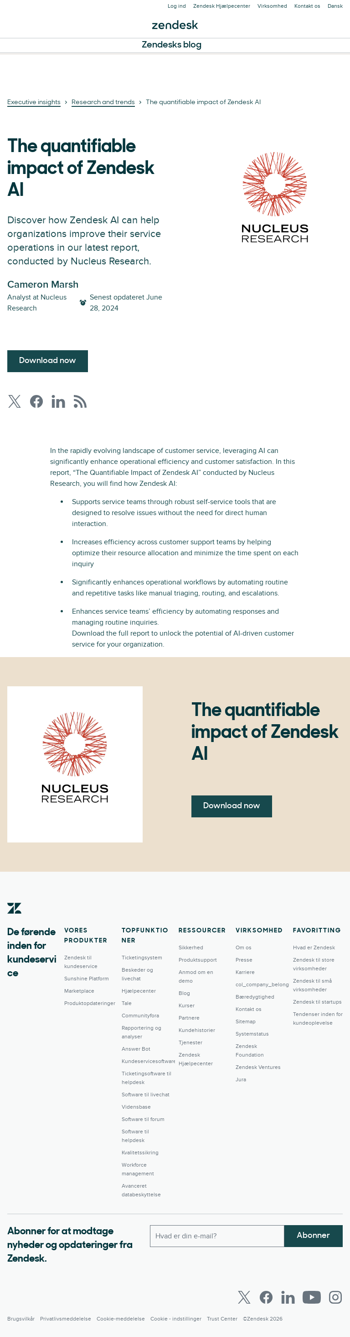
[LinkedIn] (288, 1297)
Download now (47, 361)
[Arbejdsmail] (217, 1236)
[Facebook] (266, 1297)
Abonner (313, 1236)
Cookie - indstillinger (175, 1319)
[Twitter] (244, 1297)
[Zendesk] (14, 922)
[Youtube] (312, 1297)
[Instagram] (335, 1297)
